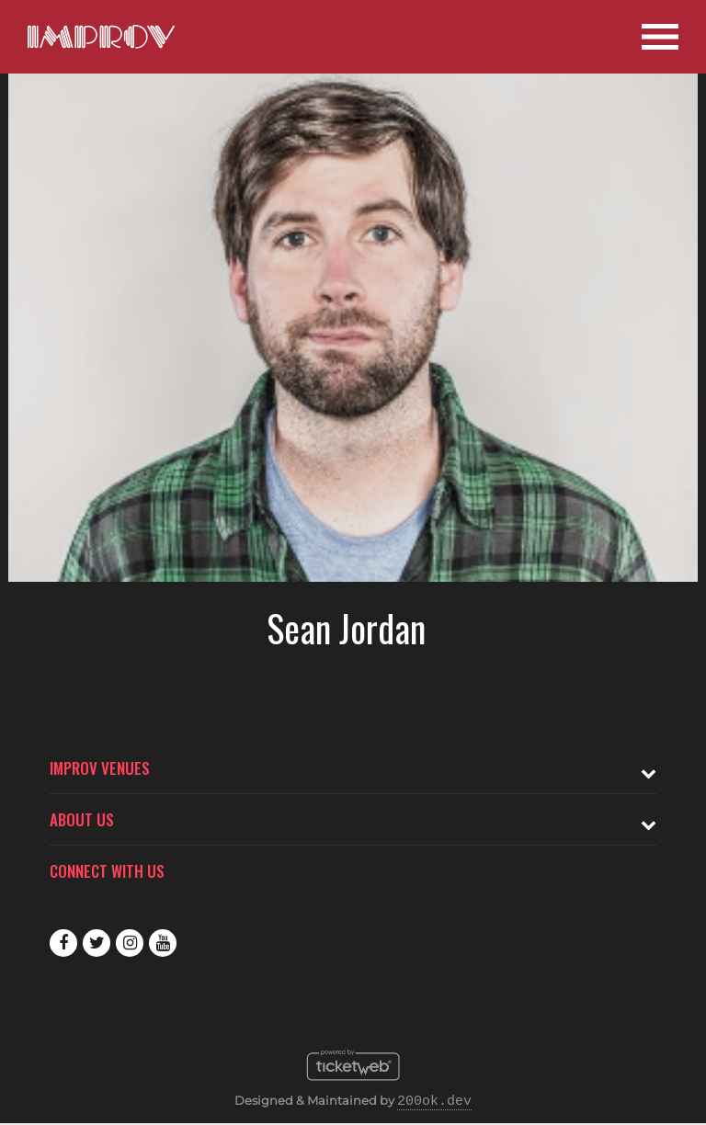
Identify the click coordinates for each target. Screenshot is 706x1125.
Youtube (162, 943)
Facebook (63, 943)
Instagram (129, 943)
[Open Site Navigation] (660, 37)
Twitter (96, 943)
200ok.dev (434, 1102)
